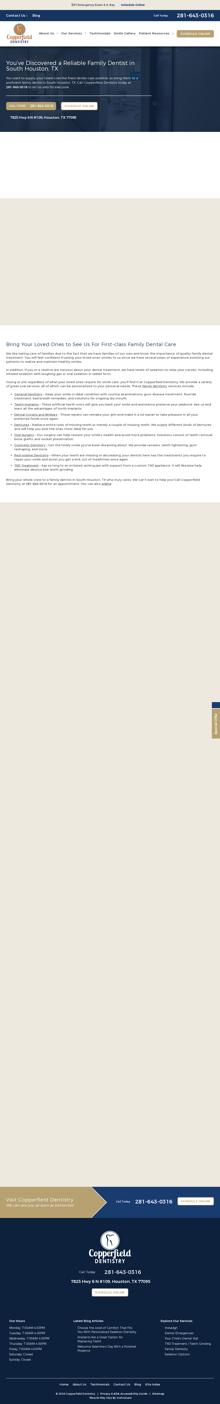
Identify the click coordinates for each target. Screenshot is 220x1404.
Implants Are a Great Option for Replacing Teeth (100, 1339)
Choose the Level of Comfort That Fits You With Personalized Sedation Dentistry (106, 1330)
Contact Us (15, 15)
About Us (46, 33)
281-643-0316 (16, 87)
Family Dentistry (176, 1349)
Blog (36, 15)
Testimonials (100, 33)
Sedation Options (177, 1354)
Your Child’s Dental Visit (181, 1338)
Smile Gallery (125, 33)
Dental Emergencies (179, 1333)
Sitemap (158, 1393)
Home (64, 1384)
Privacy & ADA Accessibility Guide (123, 1393)
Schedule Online (133, 5)
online (106, 484)
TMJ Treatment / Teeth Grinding (188, 1344)
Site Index (152, 1384)
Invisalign (171, 1328)
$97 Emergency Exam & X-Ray (93, 5)
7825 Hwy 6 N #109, (43, 117)
